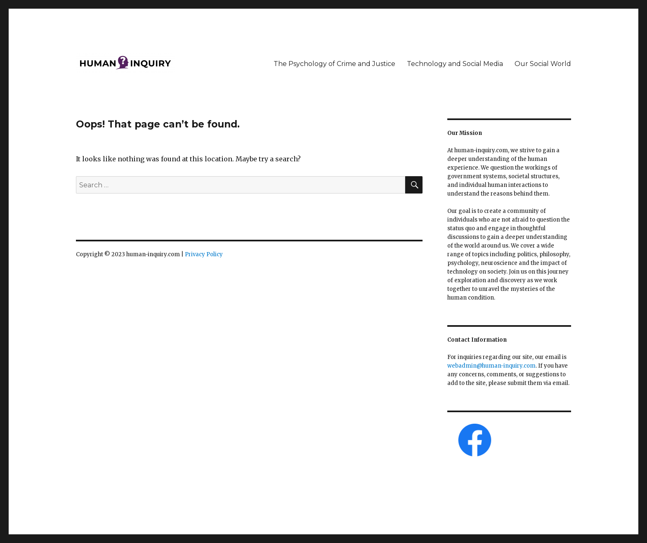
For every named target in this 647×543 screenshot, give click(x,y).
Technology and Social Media (455, 64)
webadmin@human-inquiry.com (491, 365)
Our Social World (543, 64)
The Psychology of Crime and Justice (334, 64)
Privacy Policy (204, 254)
